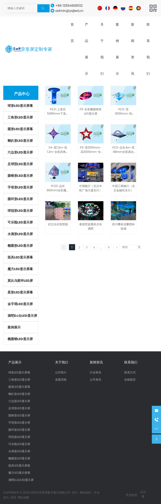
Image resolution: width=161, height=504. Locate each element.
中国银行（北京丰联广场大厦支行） (90, 188)
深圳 (13, 497)
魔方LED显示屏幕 (20, 269)
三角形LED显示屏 (20, 117)
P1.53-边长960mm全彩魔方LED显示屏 (58, 190)
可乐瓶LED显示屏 (20, 222)
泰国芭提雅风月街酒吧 (90, 226)
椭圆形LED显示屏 (20, 245)
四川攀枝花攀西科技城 (123, 226)
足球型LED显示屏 (20, 164)
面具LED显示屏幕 (20, 257)
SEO (75, 492)
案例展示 (14, 327)
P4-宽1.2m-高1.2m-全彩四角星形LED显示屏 (58, 151)
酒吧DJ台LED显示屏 (22, 315)
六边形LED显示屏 (20, 152)
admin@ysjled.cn (69, 10)
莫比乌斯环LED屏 (20, 280)
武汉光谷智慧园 (58, 224)
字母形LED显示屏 (20, 187)
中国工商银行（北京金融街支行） (123, 188)
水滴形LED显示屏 (20, 234)
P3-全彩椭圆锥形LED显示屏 (91, 111)
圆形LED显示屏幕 (20, 129)
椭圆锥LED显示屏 (20, 339)
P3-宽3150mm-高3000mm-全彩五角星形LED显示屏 (91, 153)
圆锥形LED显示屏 (20, 175)
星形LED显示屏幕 (20, 292)
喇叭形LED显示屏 (20, 140)
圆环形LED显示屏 (20, 199)
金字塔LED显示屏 (20, 304)
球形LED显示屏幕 (20, 105)
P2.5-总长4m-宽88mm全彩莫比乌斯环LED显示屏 (123, 151)
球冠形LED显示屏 (20, 210)
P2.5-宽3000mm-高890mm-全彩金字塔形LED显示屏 (123, 115)
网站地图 (23, 497)
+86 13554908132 (69, 5)
